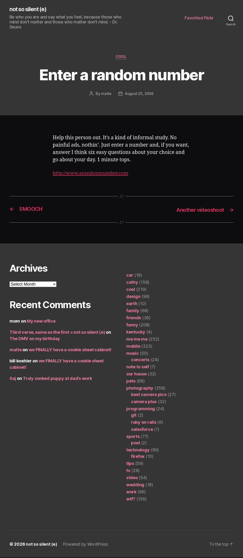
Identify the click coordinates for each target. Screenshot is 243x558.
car (129, 275)
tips (130, 463)
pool (135, 443)
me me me (137, 339)
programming (140, 409)
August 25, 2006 (139, 94)
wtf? (130, 499)
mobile (133, 346)
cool (121, 57)
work (131, 492)
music (132, 353)
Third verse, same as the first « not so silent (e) (57, 332)
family (132, 311)
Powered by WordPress (85, 544)
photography (139, 388)
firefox (138, 456)
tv (128, 470)
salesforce (142, 429)
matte (106, 94)
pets (131, 381)
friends (133, 318)
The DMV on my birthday (34, 339)
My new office (41, 321)
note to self (137, 367)
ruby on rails (143, 422)
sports (133, 436)
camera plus (144, 402)
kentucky (135, 332)
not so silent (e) (29, 9)
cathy (132, 282)
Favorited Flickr (199, 18)
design (133, 296)
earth (131, 304)
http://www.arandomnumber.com (92, 174)
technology (138, 450)
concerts (140, 360)
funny (132, 325)
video (132, 478)
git (133, 415)
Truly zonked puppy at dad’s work (57, 378)
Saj (12, 378)
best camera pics (149, 394)
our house (136, 374)
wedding (135, 485)
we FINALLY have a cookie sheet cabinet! (70, 350)
